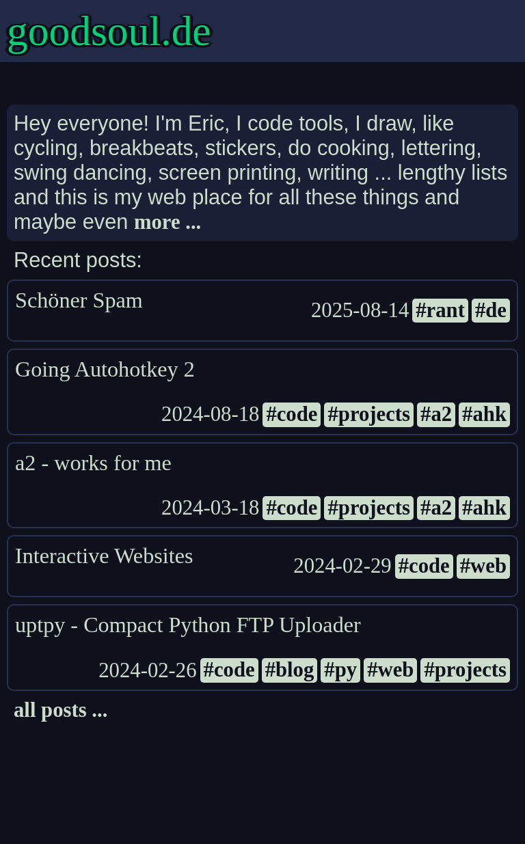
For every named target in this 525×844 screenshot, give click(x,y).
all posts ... (60, 710)
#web (483, 565)
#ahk (484, 414)
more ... (167, 222)
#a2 (436, 414)
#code (291, 414)
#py (340, 669)
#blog (289, 669)
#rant (440, 310)
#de (491, 310)
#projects (368, 414)
